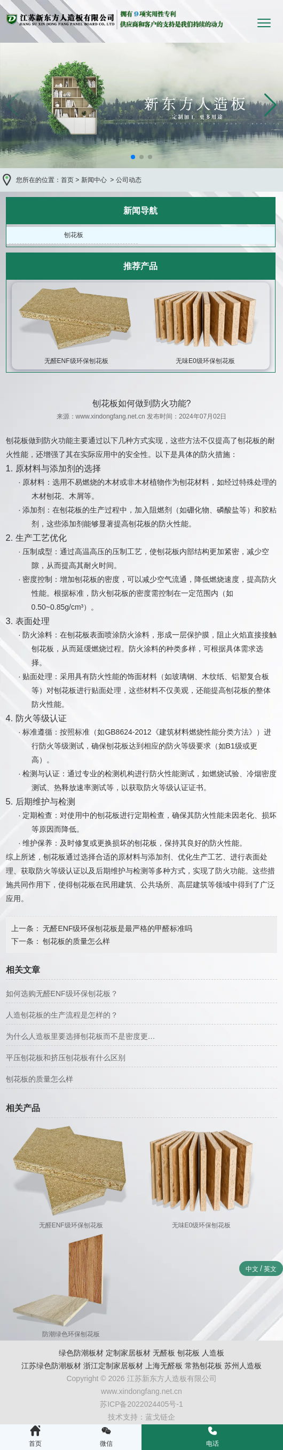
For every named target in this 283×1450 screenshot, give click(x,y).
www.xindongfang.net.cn (110, 416)
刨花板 (73, 235)
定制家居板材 (128, 1353)
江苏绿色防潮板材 (51, 1365)
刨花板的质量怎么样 (76, 941)
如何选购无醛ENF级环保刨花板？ (62, 993)
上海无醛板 (164, 1365)
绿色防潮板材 (81, 1353)
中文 (252, 1269)
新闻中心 (94, 180)
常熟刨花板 (203, 1365)
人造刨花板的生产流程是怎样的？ (62, 1015)
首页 (67, 180)
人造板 (213, 1353)
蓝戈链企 (160, 1417)
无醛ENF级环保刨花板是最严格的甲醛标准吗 (117, 928)
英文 (270, 1269)
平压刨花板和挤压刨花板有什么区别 (65, 1057)
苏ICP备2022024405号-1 (141, 1404)
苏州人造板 (243, 1365)
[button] (270, 105)
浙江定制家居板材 (113, 1365)
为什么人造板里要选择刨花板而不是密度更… (80, 1036)
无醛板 (164, 1353)
